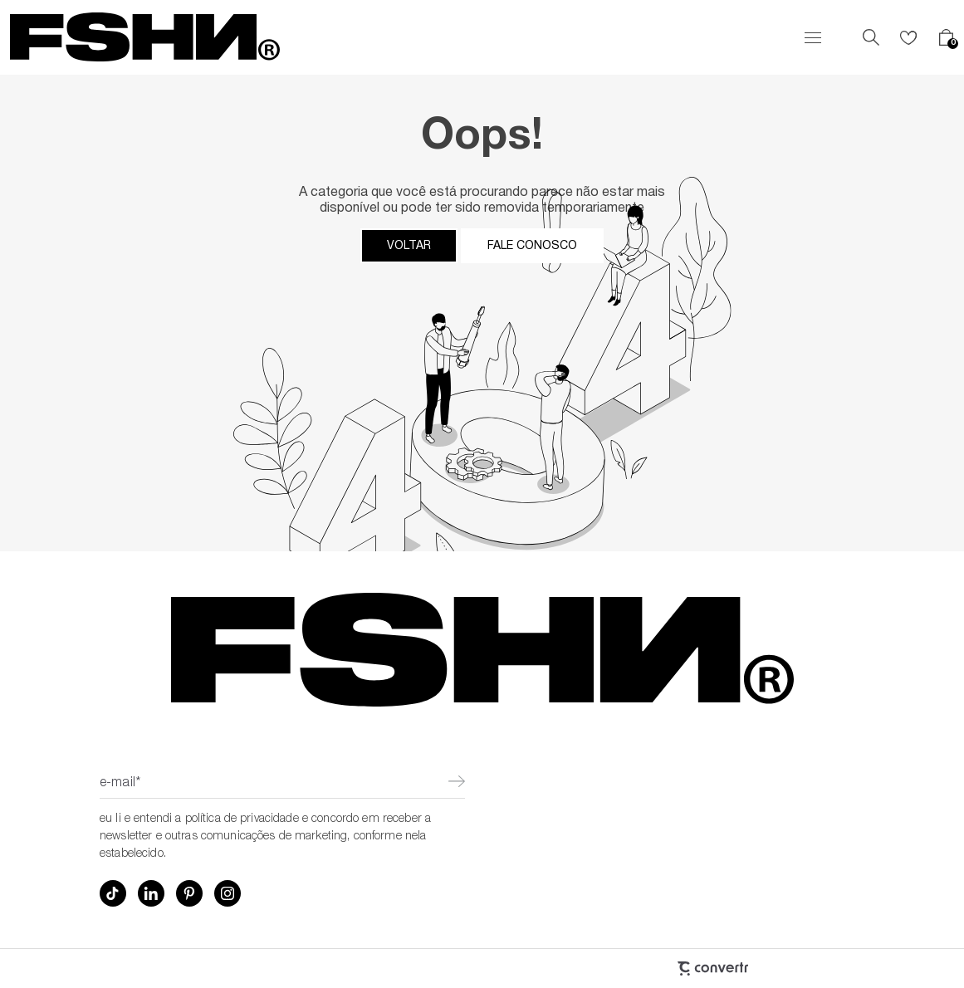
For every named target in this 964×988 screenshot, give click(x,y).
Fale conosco (532, 246)
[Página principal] (145, 37)
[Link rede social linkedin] (151, 893)
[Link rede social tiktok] (113, 893)
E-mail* (120, 783)
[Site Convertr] (623, 968)
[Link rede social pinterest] (189, 893)
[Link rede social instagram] (227, 893)
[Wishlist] (908, 37)
